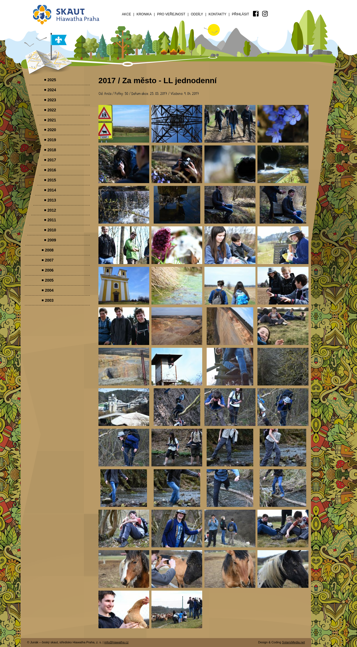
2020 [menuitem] (51, 130)
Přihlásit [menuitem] (240, 14)
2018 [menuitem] (51, 150)
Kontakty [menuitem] (217, 14)
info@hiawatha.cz (116, 642)
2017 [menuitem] (51, 160)
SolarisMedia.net (293, 642)
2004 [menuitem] (49, 290)
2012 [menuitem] (51, 210)
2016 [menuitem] (51, 170)
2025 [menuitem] (51, 80)
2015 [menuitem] (51, 180)
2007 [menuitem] (49, 260)
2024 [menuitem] (51, 90)
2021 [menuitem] (51, 120)
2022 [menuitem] (51, 110)
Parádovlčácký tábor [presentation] (123, 124)
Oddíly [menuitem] (197, 14)
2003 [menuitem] (49, 300)
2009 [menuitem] (51, 240)
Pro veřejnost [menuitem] (171, 14)
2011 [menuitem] (51, 220)
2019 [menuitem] (51, 140)
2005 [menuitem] (49, 280)
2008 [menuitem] (49, 250)
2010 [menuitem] (51, 230)
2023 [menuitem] (51, 100)
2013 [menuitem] (51, 200)
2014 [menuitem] (51, 190)
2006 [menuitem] (49, 270)
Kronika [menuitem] (143, 14)
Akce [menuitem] (126, 14)
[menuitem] (256, 13)
